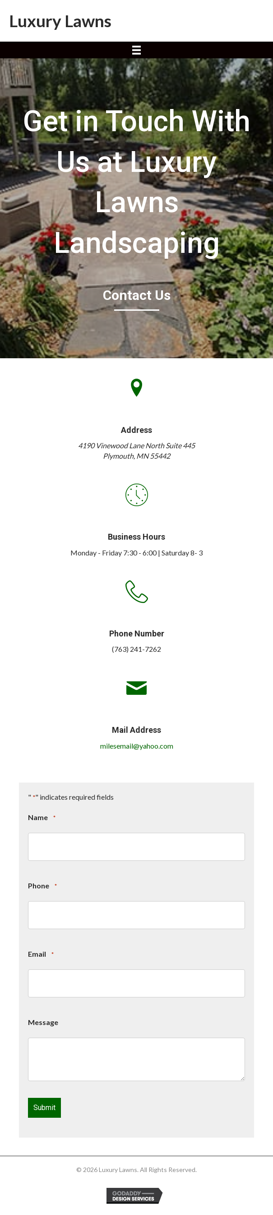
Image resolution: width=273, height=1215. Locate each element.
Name (41, 818)
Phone (42, 886)
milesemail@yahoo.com (136, 745)
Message (43, 1022)
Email (40, 954)
